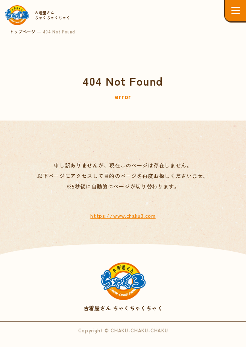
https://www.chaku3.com (122, 215)
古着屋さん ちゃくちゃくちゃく (123, 287)
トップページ (22, 32)
